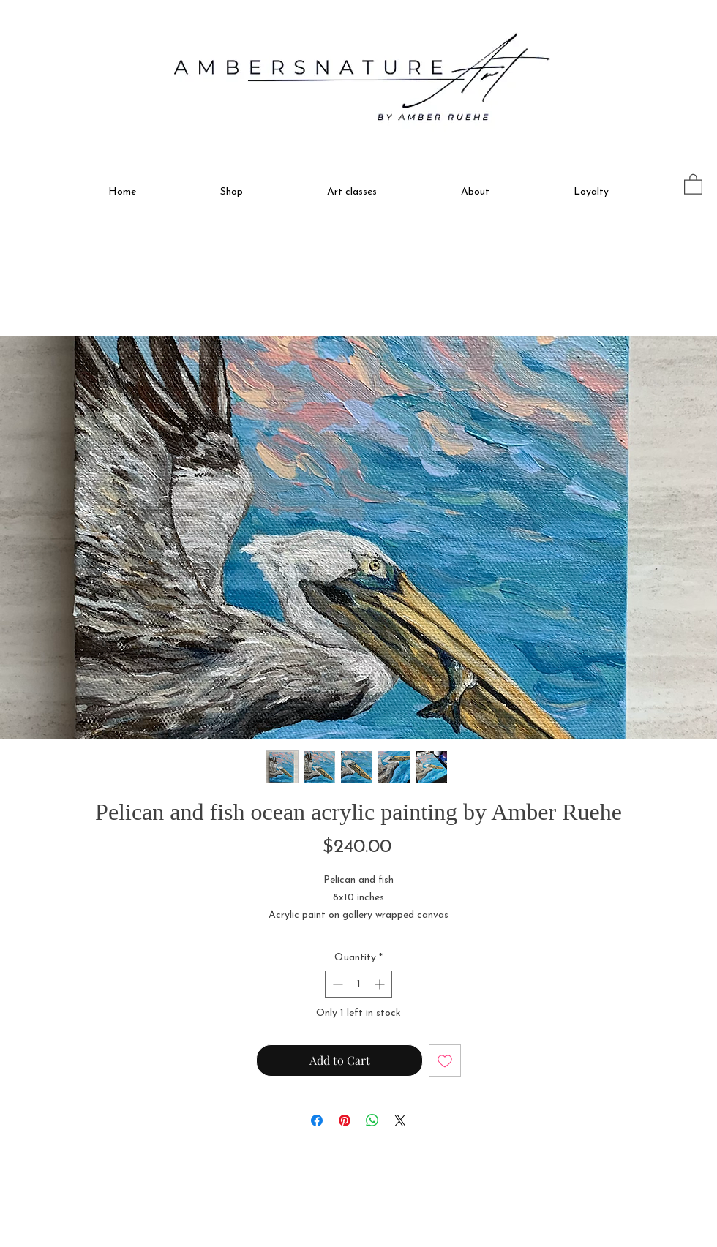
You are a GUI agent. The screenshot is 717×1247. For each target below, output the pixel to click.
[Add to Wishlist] (445, 1060)
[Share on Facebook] (317, 1120)
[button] (231, 186)
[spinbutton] (358, 984)
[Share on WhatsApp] (372, 1120)
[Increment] (381, 984)
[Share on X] (400, 1120)
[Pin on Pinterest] (344, 1120)
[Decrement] (336, 984)
